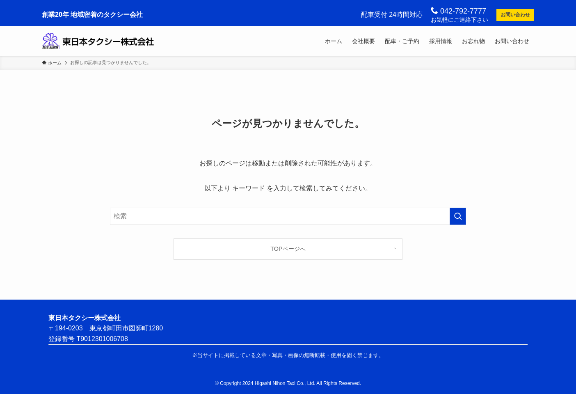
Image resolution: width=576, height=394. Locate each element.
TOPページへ (287, 248)
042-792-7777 (458, 11)
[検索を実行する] (458, 216)
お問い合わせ (515, 15)
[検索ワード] (288, 216)
